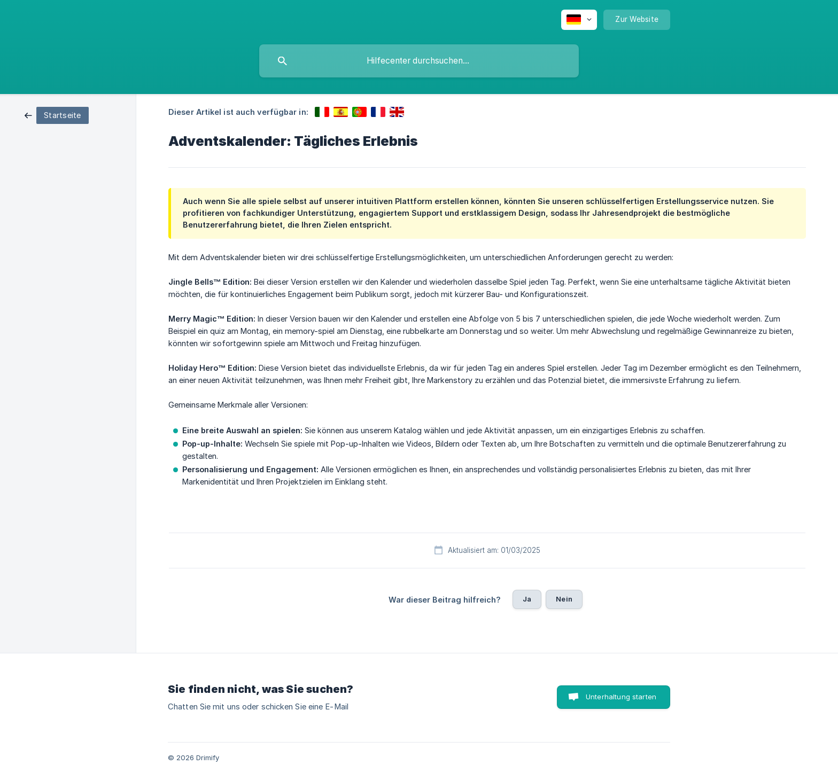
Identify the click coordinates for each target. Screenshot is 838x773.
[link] (57, 115)
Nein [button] (564, 599)
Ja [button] (527, 599)
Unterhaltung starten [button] (621, 696)
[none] (579, 20)
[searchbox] (419, 60)
